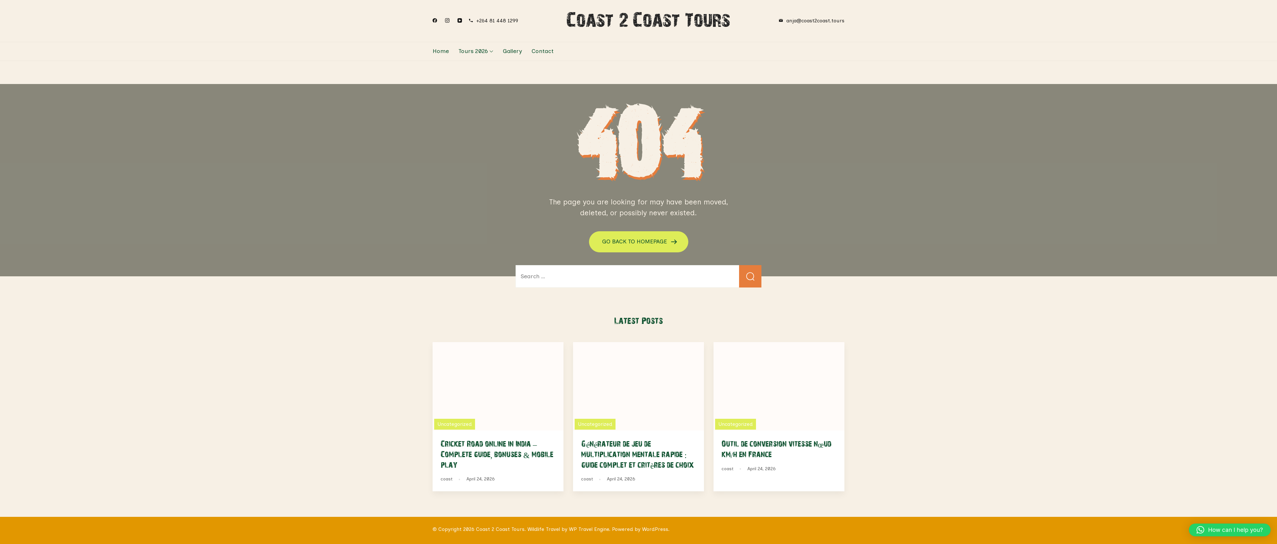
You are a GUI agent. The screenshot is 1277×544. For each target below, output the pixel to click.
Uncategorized (454, 424)
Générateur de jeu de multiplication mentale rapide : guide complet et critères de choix (637, 454)
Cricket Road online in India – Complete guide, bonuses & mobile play (497, 454)
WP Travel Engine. (589, 529)
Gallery (512, 51)
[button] (1230, 530)
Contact (543, 51)
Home (441, 51)
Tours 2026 (473, 51)
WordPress (655, 529)
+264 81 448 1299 (497, 21)
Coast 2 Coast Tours (648, 19)
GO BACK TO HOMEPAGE (635, 241)
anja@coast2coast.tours (815, 21)
